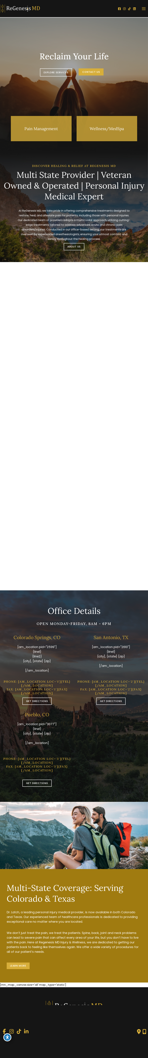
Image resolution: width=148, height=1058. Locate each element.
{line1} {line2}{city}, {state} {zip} (37, 656)
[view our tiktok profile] (19, 1031)
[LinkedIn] (134, 8)
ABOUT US (74, 246)
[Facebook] (119, 8)
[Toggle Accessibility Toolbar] (7, 1037)
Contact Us (91, 72)
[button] (56, 72)
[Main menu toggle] (143, 8)
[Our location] (144, 1031)
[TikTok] (129, 8)
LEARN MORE (18, 965)
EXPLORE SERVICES (56, 72)
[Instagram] (124, 8)
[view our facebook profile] (4, 1031)
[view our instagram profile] (11, 1031)
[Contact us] (139, 1031)
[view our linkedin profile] (26, 1031)
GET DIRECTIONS (37, 701)
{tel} (65, 681)
